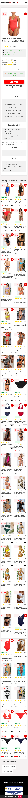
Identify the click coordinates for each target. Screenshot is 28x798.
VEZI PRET (14, 82)
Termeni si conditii (11, 781)
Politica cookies (18, 782)
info (12, 205)
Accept (20, 796)
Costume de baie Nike (21, 9)
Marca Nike (11, 9)
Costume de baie (7, 771)
